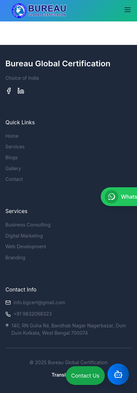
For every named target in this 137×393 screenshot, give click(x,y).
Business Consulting (27, 224)
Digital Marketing (24, 236)
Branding (15, 257)
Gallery (13, 168)
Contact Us (85, 375)
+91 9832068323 (32, 314)
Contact (14, 179)
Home (11, 136)
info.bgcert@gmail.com (39, 302)
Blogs (11, 157)
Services (15, 146)
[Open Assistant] (118, 374)
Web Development (25, 246)
